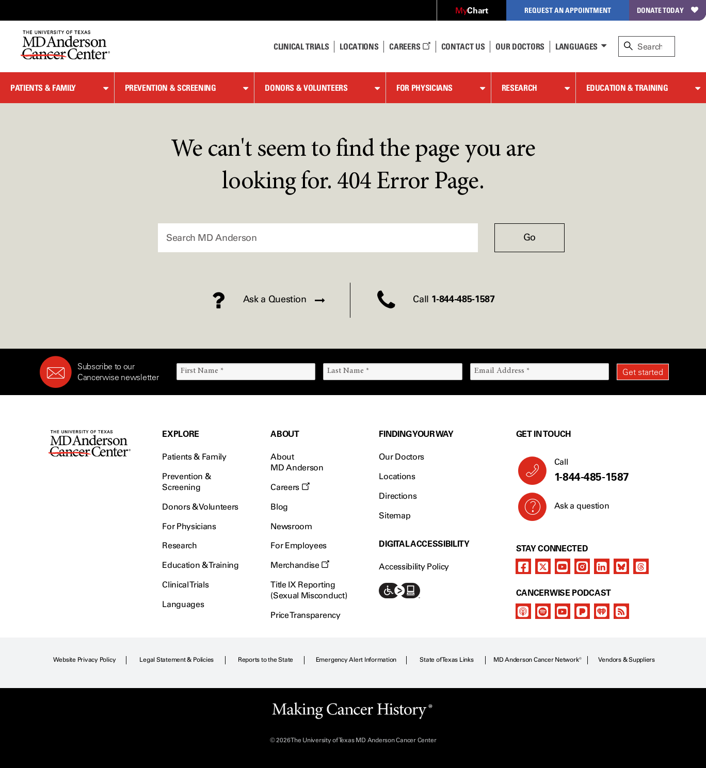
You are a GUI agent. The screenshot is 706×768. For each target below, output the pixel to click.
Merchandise (299, 565)
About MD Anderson (296, 462)
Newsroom (291, 526)
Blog (279, 507)
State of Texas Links (446, 659)
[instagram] (582, 566)
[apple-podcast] (523, 611)
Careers (409, 46)
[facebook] (523, 566)
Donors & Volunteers (306, 88)
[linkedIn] (602, 566)
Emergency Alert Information (356, 659)
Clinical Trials (301, 46)
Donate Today (667, 10)
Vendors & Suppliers (626, 659)
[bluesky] (621, 566)
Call (607, 470)
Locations (397, 476)
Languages (576, 46)
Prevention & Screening (170, 88)
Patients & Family (43, 88)
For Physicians (424, 88)
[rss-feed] (621, 611)
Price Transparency (305, 615)
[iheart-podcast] (602, 611)
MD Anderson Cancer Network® (537, 659)
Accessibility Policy (414, 566)
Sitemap (394, 515)
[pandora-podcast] (582, 611)
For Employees (298, 545)
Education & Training (627, 88)
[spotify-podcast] (543, 611)
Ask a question (575, 510)
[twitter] (543, 566)
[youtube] (562, 566)
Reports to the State (265, 659)
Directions (397, 496)
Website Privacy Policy (84, 659)
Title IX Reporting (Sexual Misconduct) (308, 590)
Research (519, 88)
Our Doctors (519, 46)
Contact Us (463, 46)
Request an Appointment (567, 10)
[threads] (641, 566)
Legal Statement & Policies (176, 659)
